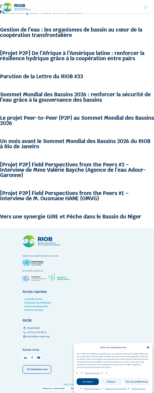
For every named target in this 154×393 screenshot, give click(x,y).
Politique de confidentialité (53, 388)
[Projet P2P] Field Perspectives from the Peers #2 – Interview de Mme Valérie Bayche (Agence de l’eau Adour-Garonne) (73, 169)
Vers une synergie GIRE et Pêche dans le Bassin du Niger (70, 216)
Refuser (111, 386)
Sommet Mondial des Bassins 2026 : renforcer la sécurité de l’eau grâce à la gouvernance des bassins (75, 97)
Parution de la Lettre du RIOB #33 (41, 76)
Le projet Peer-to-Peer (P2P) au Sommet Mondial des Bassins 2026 (77, 120)
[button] (148, 352)
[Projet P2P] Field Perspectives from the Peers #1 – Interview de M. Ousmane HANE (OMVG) (64, 196)
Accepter (87, 386)
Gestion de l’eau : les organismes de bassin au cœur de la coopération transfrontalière (71, 32)
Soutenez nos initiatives (37, 302)
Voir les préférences (137, 386)
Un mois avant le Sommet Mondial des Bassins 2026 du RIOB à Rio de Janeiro (75, 144)
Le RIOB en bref (33, 299)
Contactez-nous (37, 369)
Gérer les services (92, 378)
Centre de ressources (36, 306)
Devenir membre (33, 310)
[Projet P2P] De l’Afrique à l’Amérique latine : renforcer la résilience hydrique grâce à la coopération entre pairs (72, 56)
